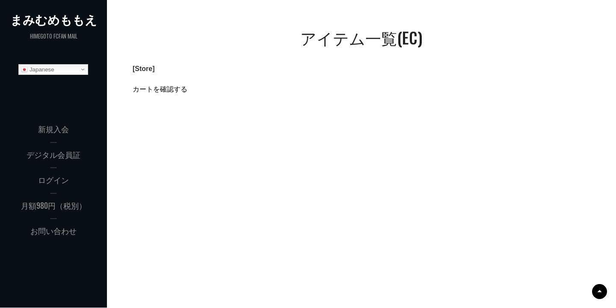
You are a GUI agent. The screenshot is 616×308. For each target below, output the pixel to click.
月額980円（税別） (53, 205)
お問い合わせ (53, 230)
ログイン (53, 179)
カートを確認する (160, 89)
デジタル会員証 (53, 154)
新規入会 (53, 128)
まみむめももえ (53, 19)
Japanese (37, 69)
